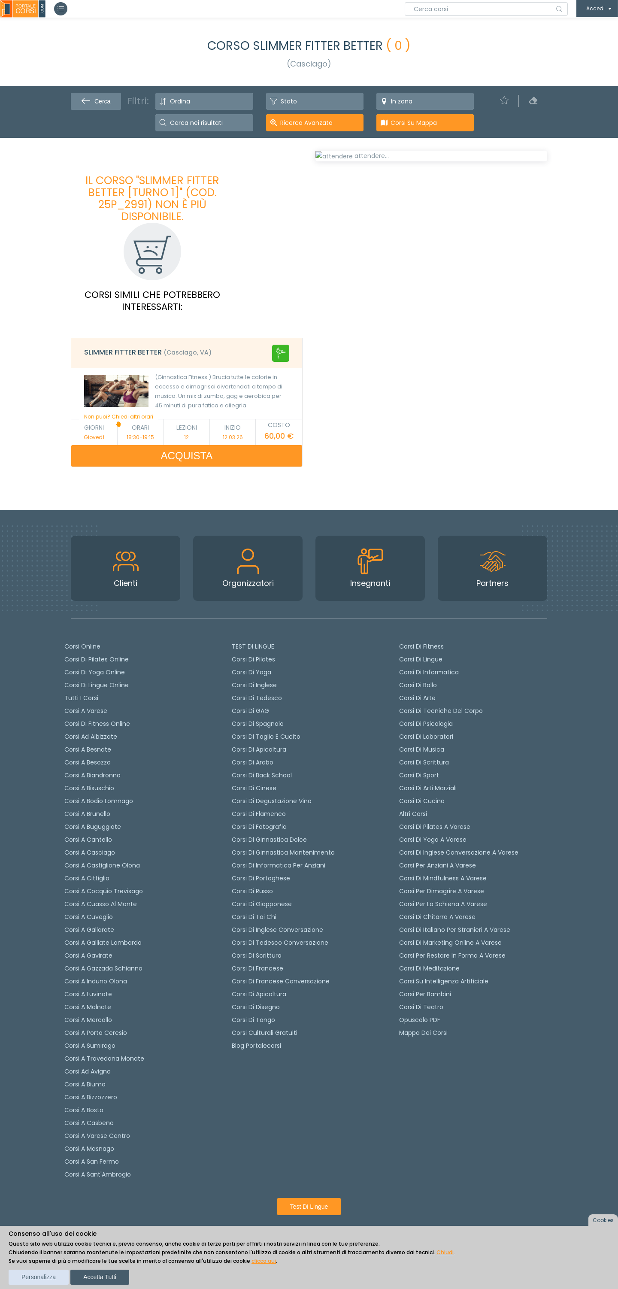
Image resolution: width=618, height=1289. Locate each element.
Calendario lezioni (350, 308)
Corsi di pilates (253, 659)
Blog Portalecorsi (256, 1045)
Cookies (603, 1220)
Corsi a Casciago (89, 852)
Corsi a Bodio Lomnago (98, 801)
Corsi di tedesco (257, 698)
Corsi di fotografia (259, 826)
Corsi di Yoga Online (94, 672)
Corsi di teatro (421, 1007)
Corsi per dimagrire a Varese (441, 891)
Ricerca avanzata (306, 122)
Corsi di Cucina (422, 801)
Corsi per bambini (425, 994)
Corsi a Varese (85, 711)
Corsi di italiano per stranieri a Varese (454, 929)
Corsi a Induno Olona (95, 981)
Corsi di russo (252, 891)
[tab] (186, 353)
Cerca (96, 101)
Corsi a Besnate (87, 749)
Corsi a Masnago (89, 1148)
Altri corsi (413, 814)
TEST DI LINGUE (253, 646)
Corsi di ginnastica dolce (269, 839)
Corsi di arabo (252, 762)
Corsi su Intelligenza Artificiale (443, 981)
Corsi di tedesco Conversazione (280, 942)
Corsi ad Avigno (87, 1071)
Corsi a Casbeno (89, 1123)
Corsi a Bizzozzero (90, 1097)
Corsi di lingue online (96, 685)
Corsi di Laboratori (426, 736)
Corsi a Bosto (83, 1110)
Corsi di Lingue (420, 659)
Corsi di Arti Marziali (428, 788)
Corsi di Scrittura (424, 762)
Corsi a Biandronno (92, 775)
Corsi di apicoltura (259, 749)
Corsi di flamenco (259, 814)
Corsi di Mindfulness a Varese (443, 878)
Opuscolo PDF (419, 1020)
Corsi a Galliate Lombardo (103, 942)
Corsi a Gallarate (89, 929)
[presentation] (325, 185)
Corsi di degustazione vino (272, 801)
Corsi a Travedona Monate (104, 1058)
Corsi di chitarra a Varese (437, 917)
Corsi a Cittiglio (86, 878)
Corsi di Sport (419, 775)
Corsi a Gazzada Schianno (103, 968)
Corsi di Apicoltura (259, 994)
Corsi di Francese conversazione (281, 981)
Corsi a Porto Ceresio (95, 1032)
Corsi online (82, 646)
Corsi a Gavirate (88, 955)
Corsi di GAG (250, 711)
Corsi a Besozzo (87, 762)
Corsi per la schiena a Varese (443, 904)
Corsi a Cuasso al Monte (100, 904)
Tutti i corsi (81, 698)
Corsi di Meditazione (429, 968)
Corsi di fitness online (97, 723)
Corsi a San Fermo (91, 1161)
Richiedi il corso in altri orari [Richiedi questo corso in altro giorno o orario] (375, 350)
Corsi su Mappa (414, 122)
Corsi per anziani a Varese (437, 865)
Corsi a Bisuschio (89, 788)
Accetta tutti (99, 1277)
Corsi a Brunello (87, 814)
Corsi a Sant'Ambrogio (97, 1174)
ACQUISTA (187, 455)
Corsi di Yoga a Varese (433, 839)
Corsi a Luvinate (88, 994)
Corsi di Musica (421, 749)
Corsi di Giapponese (262, 904)
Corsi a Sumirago (89, 1045)
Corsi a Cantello (88, 839)
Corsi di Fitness (421, 646)
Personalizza (38, 1277)
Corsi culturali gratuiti (264, 1032)
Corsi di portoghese (261, 878)
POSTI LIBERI (516, 162)
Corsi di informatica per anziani (278, 865)
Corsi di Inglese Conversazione (277, 929)
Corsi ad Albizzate (90, 736)
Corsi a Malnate (87, 1007)
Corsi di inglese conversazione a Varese (458, 852)
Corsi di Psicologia (426, 723)
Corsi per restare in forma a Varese (452, 955)
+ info (530, 400)
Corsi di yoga (251, 672)
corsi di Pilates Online (96, 659)
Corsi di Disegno (256, 1007)
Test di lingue (309, 1206)
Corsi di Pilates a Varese (434, 826)
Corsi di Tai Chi (254, 917)
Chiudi (445, 1252)
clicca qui (263, 1261)
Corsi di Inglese (254, 685)
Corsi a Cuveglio (88, 917)
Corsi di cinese (254, 788)
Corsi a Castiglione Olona (102, 865)
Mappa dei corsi (423, 1032)
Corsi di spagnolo (258, 723)
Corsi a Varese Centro (97, 1135)
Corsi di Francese (257, 968)
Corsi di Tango (253, 1020)
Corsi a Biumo (85, 1084)
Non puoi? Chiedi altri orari (118, 420)
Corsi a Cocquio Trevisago (103, 891)
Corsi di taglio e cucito (266, 736)
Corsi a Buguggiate (92, 826)
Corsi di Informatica (429, 672)
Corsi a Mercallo (88, 1020)
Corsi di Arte (417, 698)
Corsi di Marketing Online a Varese (450, 942)
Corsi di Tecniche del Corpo (441, 711)
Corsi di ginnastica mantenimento (283, 852)
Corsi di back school (262, 775)
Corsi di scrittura (257, 955)
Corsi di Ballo (418, 685)
